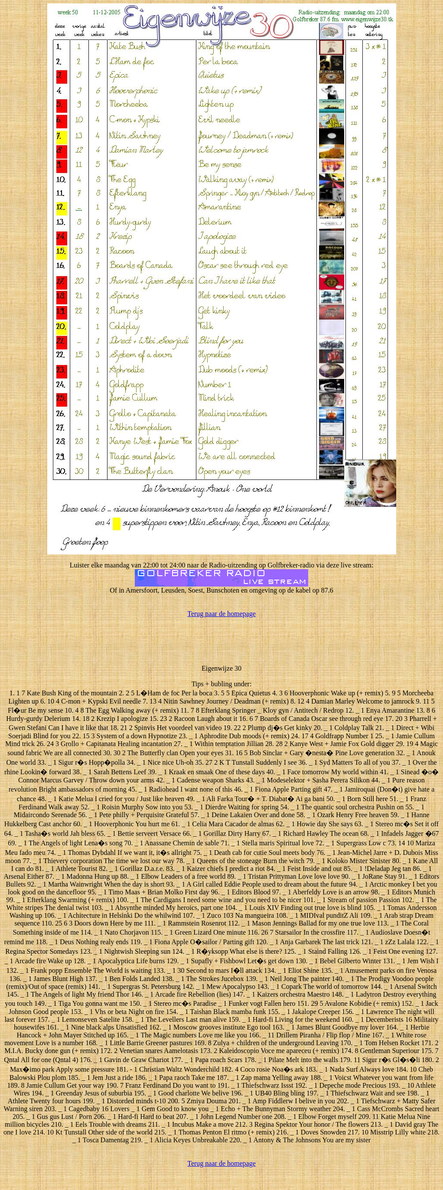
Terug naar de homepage (221, 613)
